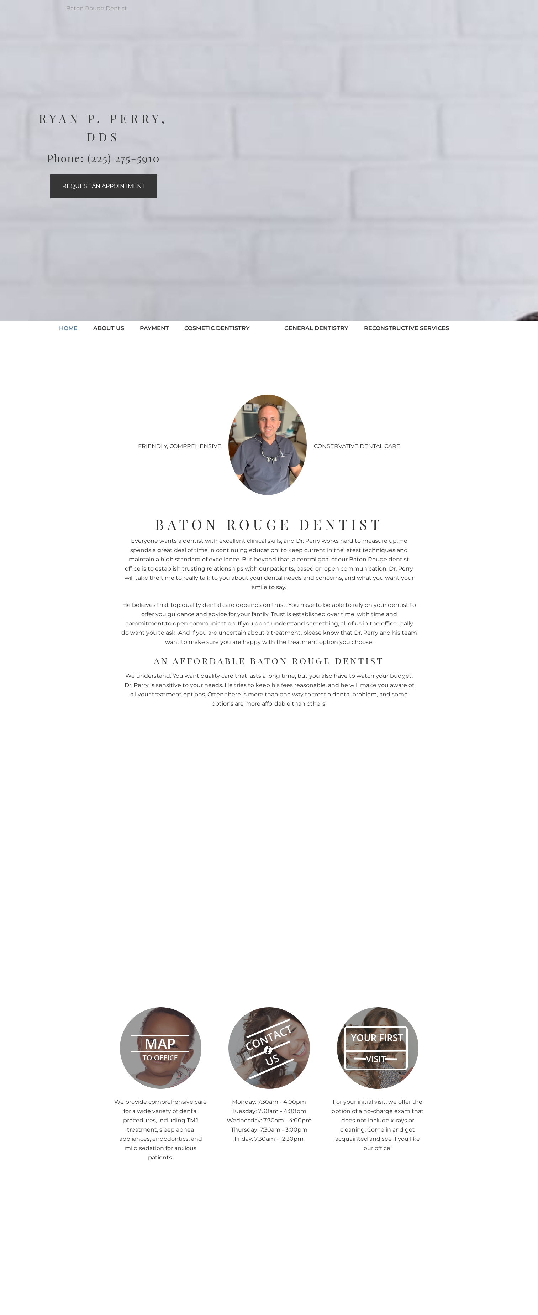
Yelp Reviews (296, 1306)
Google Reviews (245, 1306)
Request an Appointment (103, 186)
